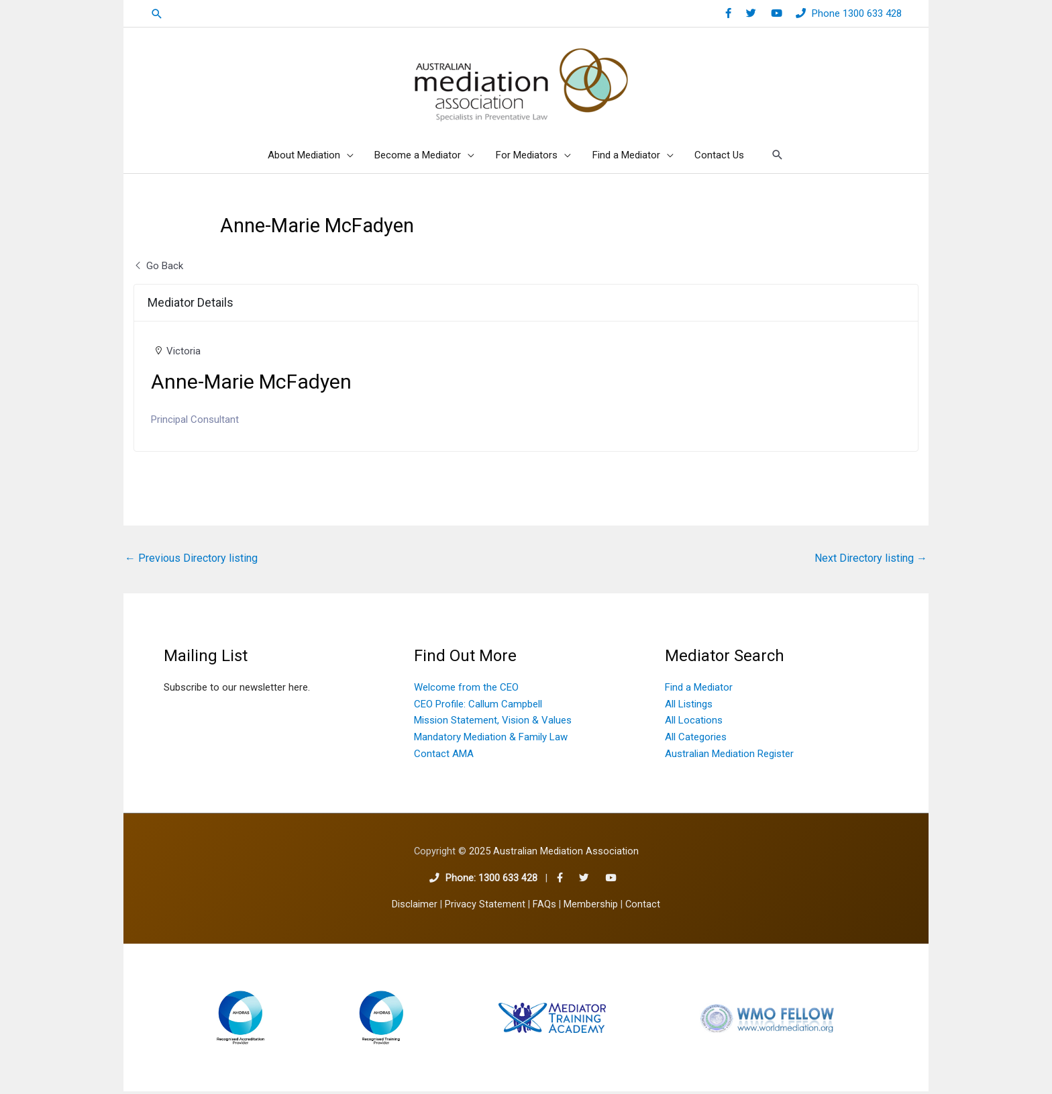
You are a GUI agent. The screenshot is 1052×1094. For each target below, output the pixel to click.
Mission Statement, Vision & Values (493, 723)
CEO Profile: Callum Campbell (478, 707)
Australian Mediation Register (729, 756)
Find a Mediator (699, 690)
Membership (591, 907)
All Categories (696, 740)
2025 (554, 854)
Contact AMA (444, 756)
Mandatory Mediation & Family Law (491, 740)
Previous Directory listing (191, 560)
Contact (642, 907)
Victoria (183, 354)
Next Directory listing (870, 560)
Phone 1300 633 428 (857, 13)
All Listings (689, 707)
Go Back (158, 268)
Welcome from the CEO (466, 690)
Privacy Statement (485, 907)
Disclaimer (414, 907)
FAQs (544, 907)
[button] (157, 13)
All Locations (694, 723)
